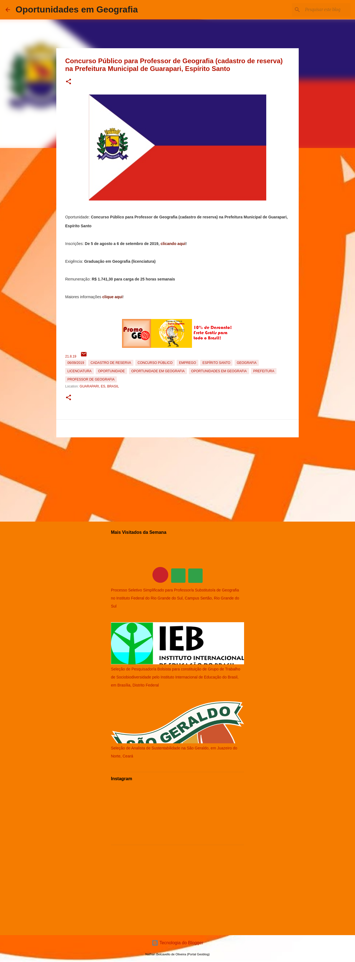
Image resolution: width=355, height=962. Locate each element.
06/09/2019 (75, 363)
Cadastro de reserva (110, 363)
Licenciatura (79, 371)
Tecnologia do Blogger (178, 942)
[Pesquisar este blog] (321, 9)
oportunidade (111, 371)
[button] (68, 82)
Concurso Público (155, 363)
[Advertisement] (177, 478)
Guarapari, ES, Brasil (99, 386)
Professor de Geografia (91, 379)
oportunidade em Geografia (157, 371)
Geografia (247, 363)
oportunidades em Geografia (219, 371)
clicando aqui (173, 243)
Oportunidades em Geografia (77, 9)
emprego (187, 363)
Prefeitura (263, 371)
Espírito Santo (216, 363)
